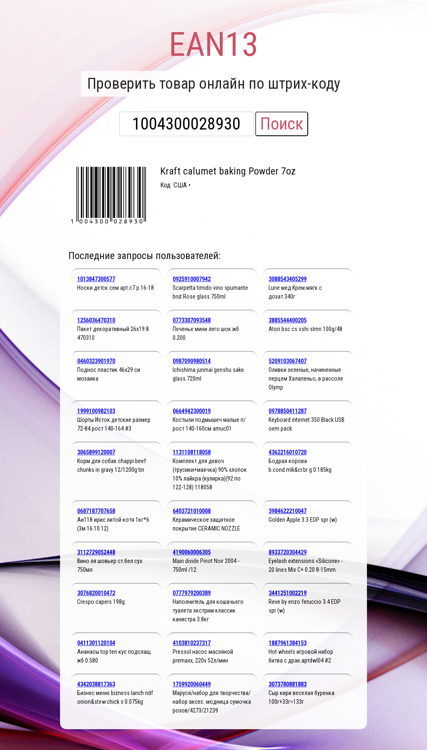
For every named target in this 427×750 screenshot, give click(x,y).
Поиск (281, 124)
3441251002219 (287, 593)
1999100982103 (96, 411)
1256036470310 (96, 320)
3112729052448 (96, 552)
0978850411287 (287, 411)
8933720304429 (287, 552)
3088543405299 (287, 279)
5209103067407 (287, 361)
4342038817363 (96, 684)
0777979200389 (192, 593)
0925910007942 (192, 279)
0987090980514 (192, 361)
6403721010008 (192, 511)
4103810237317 (192, 643)
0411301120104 (96, 643)
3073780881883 (287, 684)
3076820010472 (96, 593)
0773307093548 (192, 320)
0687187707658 (96, 511)
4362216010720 (287, 452)
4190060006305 (192, 552)
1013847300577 (96, 279)
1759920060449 (192, 684)
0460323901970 (96, 361)
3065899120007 (96, 452)
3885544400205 (287, 320)
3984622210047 (287, 511)
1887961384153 (287, 643)
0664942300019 (192, 411)
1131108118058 (192, 452)
